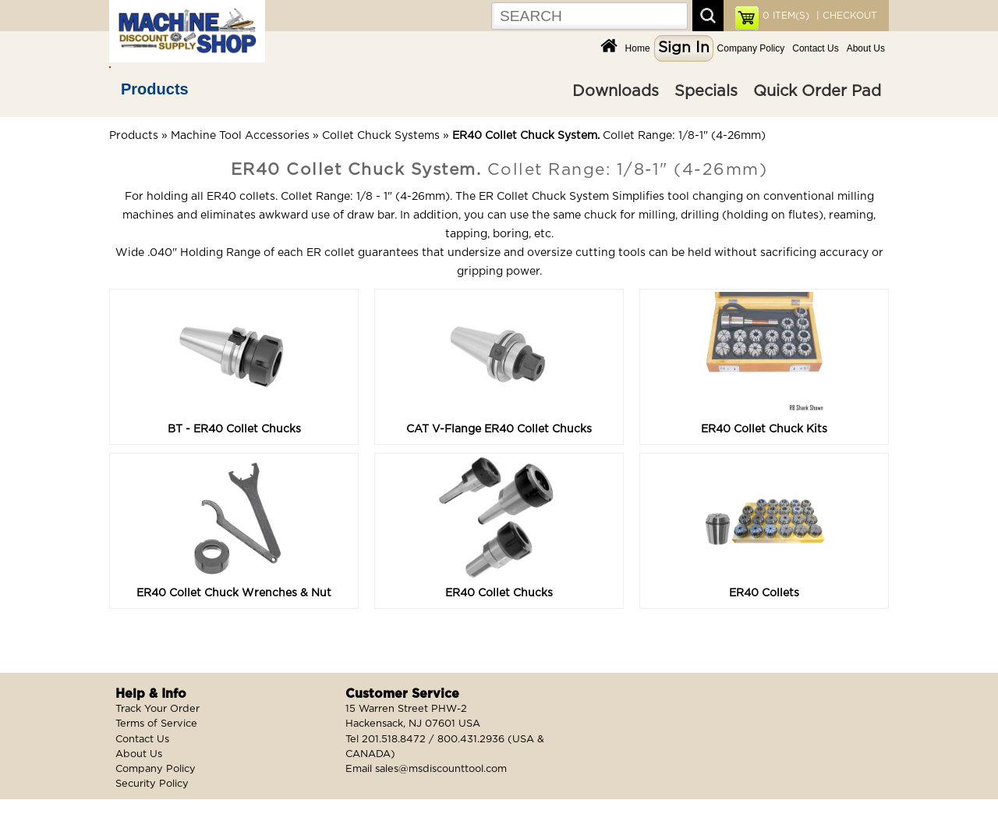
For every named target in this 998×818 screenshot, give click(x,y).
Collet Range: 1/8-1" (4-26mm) (609, 135)
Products (155, 89)
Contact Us (815, 48)
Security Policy (152, 784)
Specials (706, 91)
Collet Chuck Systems (381, 135)
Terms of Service (156, 724)
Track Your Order (157, 709)
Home (637, 48)
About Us (866, 48)
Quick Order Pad (817, 91)
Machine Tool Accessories (240, 135)
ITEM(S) (786, 15)
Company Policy (751, 48)
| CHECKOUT (845, 15)
